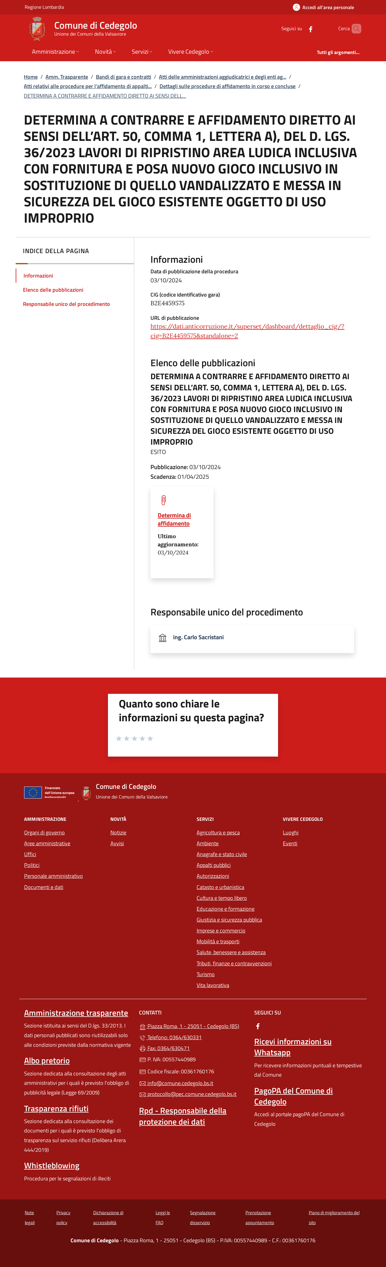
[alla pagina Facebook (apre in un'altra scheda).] (300, 28)
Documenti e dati (43, 887)
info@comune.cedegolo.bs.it (176, 1083)
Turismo (206, 974)
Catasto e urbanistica (220, 887)
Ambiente (208, 843)
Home (31, 77)
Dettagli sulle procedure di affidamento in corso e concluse (228, 86)
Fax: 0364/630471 (164, 1048)
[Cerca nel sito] (354, 28)
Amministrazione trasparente (76, 1012)
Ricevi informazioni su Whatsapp (293, 1047)
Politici (32, 865)
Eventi (290, 843)
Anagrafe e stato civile (222, 854)
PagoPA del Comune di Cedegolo (293, 1096)
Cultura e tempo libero (222, 898)
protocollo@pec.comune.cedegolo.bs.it (187, 1094)
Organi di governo (44, 832)
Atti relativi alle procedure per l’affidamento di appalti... (88, 86)
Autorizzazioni (213, 876)
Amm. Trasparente (67, 77)
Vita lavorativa (213, 985)
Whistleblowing (51, 1165)
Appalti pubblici (214, 865)
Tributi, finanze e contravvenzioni (234, 963)
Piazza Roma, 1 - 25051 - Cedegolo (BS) (193, 1025)
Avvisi (117, 843)
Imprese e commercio (221, 930)
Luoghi (291, 832)
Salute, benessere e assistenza (231, 952)
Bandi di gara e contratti (123, 77)
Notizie (118, 832)
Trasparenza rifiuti (56, 1108)
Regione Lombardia (44, 7)
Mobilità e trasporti (218, 941)
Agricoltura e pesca (218, 832)
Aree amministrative (47, 843)
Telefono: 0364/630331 (170, 1037)
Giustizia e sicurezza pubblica (229, 920)
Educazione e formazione (226, 909)
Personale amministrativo (53, 876)
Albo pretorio (47, 1060)
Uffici (30, 854)
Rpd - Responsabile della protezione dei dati (182, 1116)
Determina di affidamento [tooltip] (174, 519)
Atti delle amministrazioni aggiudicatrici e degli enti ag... (222, 77)
